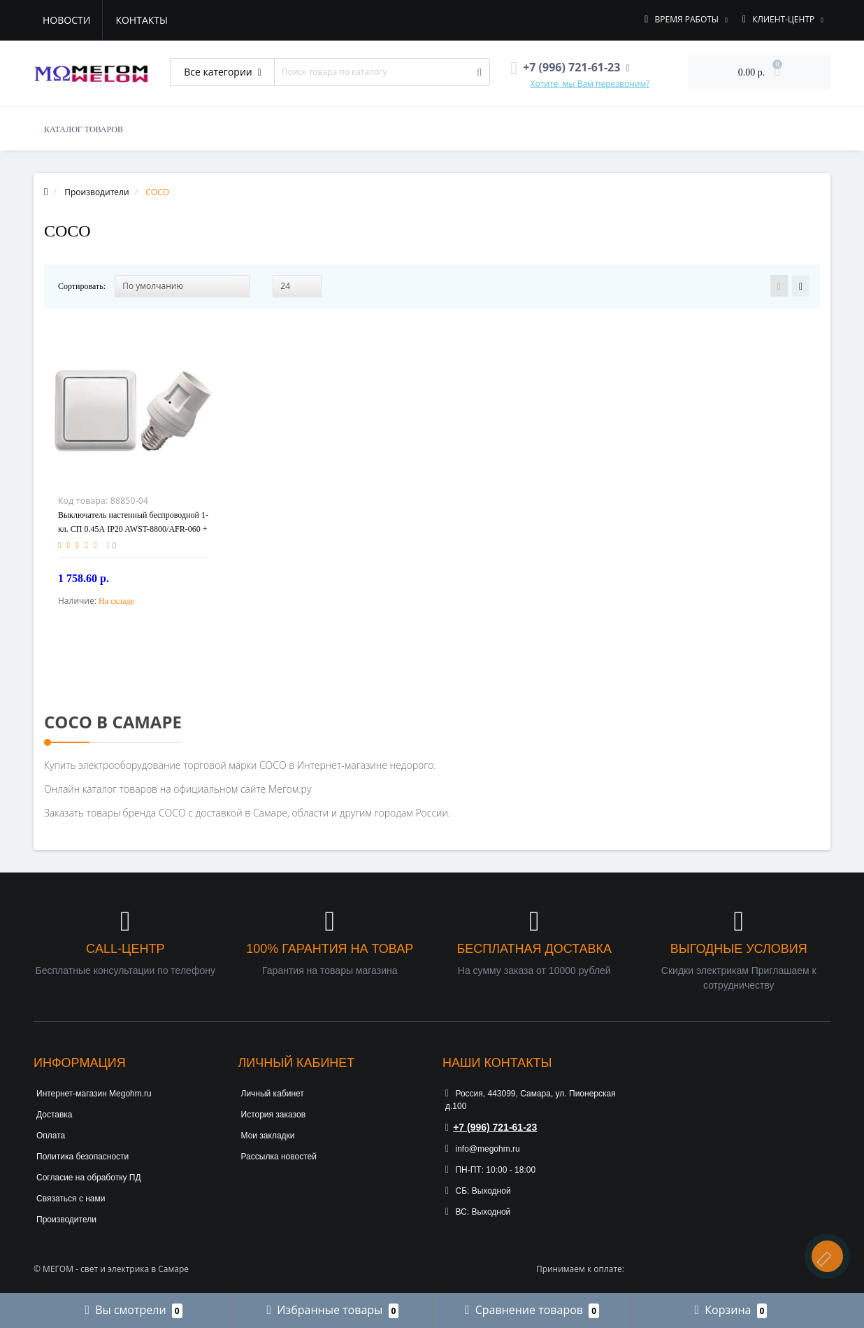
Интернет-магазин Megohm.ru (94, 1094)
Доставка (54, 1114)
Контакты (141, 20)
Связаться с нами (70, 1198)
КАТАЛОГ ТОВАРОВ (83, 129)
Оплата (50, 1135)
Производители (66, 1219)
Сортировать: (82, 286)
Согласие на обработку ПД (88, 1177)
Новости (66, 20)
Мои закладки (268, 1135)
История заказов (273, 1114)
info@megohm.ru (482, 1149)
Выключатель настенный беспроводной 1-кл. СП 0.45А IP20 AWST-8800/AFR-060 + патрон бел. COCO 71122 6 (133, 529)
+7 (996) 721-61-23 (491, 1127)
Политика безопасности (82, 1156)
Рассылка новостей (279, 1156)
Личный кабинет (272, 1094)
